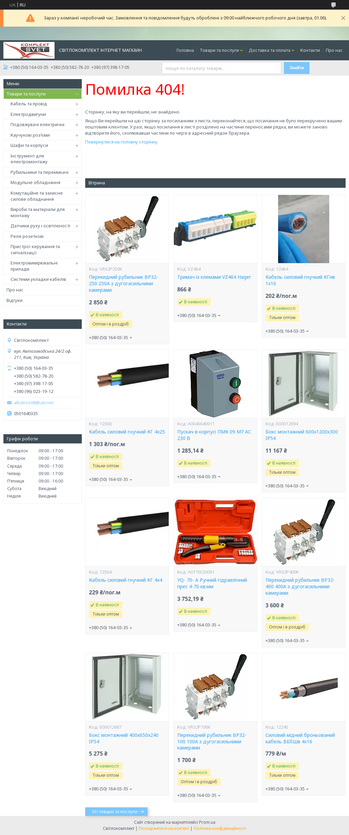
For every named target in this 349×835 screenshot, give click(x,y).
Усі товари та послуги (114, 811)
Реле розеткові (27, 236)
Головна (185, 50)
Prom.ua (207, 822)
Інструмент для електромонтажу (29, 159)
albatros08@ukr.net (34, 403)
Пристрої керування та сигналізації (35, 249)
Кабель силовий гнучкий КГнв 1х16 (300, 280)
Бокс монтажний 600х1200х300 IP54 (301, 435)
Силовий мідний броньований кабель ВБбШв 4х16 (300, 738)
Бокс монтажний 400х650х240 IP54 (123, 738)
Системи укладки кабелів (38, 279)
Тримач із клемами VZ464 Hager (214, 277)
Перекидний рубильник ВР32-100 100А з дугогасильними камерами (211, 741)
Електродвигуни (28, 114)
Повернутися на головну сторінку (121, 142)
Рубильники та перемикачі (40, 172)
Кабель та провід (29, 104)
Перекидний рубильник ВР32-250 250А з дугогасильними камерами (123, 283)
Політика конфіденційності (220, 828)
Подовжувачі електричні (37, 124)
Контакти (310, 50)
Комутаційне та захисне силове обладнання (37, 196)
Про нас (334, 50)
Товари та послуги (219, 50)
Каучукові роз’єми (30, 135)
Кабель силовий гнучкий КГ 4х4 (125, 580)
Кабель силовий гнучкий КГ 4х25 (127, 432)
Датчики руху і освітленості (40, 226)
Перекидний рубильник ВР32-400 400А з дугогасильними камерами (300, 586)
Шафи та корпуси (29, 145)
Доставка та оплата (269, 50)
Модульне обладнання (35, 182)
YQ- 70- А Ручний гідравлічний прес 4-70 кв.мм (212, 583)
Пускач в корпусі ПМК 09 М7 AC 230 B (214, 435)
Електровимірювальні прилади (34, 266)
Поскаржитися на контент (164, 828)
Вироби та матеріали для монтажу (38, 212)
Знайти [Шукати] (297, 67)
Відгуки (14, 300)
